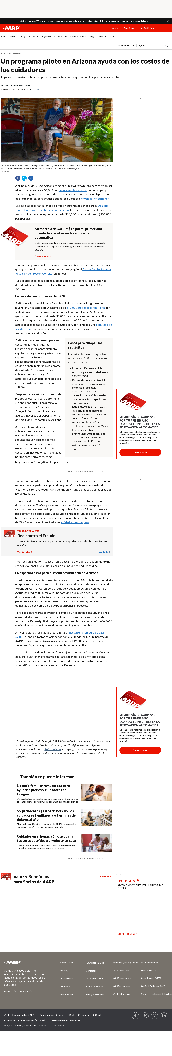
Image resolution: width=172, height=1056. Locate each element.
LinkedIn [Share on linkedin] (31, 179)
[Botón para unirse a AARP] (140, 452)
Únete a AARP (42, 256)
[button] (167, 21)
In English (38, 89)
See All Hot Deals (126, 933)
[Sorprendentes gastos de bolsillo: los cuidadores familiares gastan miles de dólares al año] (66, 819)
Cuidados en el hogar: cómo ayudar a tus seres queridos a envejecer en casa (46, 838)
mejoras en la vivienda (73, 190)
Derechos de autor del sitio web (66, 1020)
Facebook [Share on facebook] (18, 179)
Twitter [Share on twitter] (25, 179)
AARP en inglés (126, 45)
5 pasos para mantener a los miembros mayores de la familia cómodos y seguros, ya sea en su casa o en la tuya (46, 846)
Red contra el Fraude (36, 535)
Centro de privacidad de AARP (19, 1015)
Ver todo (104, 552)
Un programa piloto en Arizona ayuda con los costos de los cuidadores (85, 65)
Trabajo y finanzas (28, 531)
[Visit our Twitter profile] (145, 1015)
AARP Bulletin (52, 749)
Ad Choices (59, 1025)
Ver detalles (24, 552)
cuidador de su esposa (75, 522)
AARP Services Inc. (95, 986)
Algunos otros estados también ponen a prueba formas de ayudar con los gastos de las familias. (61, 77)
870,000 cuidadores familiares (86, 307)
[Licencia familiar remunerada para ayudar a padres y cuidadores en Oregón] (66, 793)
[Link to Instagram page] (154, 1015)
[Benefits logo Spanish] (9, 536)
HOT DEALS (126, 881)
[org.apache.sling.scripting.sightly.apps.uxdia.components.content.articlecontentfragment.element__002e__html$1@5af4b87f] (57, 168)
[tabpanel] (143, 45)
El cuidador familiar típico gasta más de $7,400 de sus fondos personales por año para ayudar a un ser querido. (46, 825)
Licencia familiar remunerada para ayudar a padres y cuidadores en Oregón (43, 790)
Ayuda (115, 28)
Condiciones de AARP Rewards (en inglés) (24, 1020)
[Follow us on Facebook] (135, 1015)
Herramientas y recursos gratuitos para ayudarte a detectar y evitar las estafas (62, 543)
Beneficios (129, 28)
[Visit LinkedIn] (164, 1015)
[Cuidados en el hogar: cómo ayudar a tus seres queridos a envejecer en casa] (66, 843)
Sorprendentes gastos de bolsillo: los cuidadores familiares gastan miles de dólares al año (46, 815)
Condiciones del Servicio (51, 1015)
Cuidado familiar (11, 53)
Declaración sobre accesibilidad (85, 1015)
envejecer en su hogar (95, 198)
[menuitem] (3, 38)
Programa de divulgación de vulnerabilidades (26, 1025)
